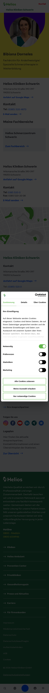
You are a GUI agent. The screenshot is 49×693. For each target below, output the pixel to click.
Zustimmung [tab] (8, 302)
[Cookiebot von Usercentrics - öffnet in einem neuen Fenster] (35, 295)
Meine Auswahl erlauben (24, 389)
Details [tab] (24, 302)
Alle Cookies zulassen (24, 381)
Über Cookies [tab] (40, 302)
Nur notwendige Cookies (24, 396)
